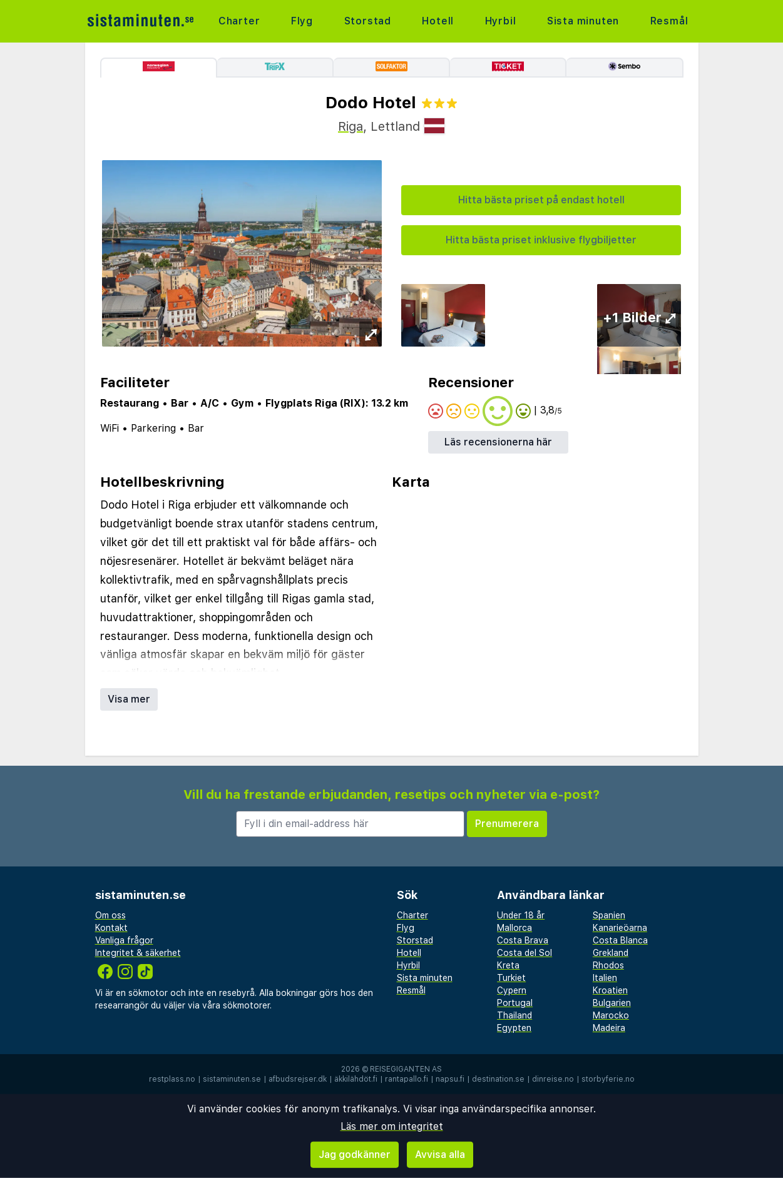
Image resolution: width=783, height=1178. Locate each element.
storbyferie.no (608, 1079)
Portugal (515, 1003)
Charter (239, 21)
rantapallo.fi (406, 1079)
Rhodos (608, 965)
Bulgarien (612, 1003)
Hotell (438, 21)
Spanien (609, 915)
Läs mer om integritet (391, 1126)
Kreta (508, 965)
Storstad (367, 21)
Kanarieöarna (620, 928)
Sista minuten (583, 21)
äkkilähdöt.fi (355, 1079)
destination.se (498, 1079)
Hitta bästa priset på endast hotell (541, 200)
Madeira (609, 1028)
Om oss (110, 915)
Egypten (514, 1028)
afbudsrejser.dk (298, 1079)
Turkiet (511, 978)
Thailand (514, 1015)
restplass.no (172, 1079)
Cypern (511, 990)
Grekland (610, 953)
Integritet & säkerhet (138, 953)
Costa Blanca (620, 940)
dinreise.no (553, 1079)
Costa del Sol (524, 953)
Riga (350, 126)
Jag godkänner (355, 1154)
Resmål (669, 21)
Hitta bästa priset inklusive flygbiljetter (541, 240)
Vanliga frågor (124, 940)
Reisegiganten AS (406, 1069)
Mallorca (514, 928)
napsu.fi (450, 1079)
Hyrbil (500, 21)
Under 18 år (521, 915)
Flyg (302, 21)
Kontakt (111, 928)
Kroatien (610, 990)
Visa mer (129, 699)
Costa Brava (522, 940)
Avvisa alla (440, 1154)
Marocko (611, 1015)
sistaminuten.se (232, 1079)
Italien (605, 978)
